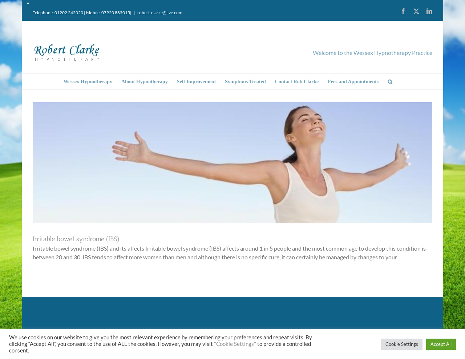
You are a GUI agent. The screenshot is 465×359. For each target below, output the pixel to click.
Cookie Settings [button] (401, 344)
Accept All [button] (441, 344)
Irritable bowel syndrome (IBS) (76, 239)
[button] (390, 81)
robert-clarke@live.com (159, 12)
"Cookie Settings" (235, 344)
